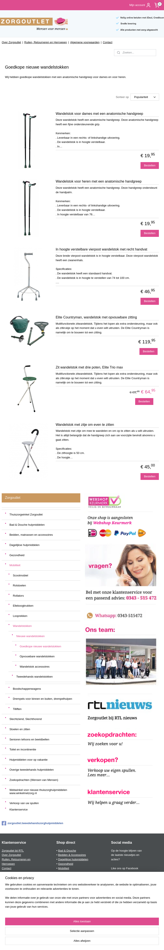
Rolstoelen (19, 585)
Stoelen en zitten (19, 729)
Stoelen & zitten (68, 881)
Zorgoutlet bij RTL (13, 850)
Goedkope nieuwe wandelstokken (40, 646)
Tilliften (17, 709)
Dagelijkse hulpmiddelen (24, 545)
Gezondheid (16, 555)
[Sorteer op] (145, 97)
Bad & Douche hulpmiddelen (27, 524)
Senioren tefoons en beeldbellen (29, 739)
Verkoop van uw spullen (24, 803)
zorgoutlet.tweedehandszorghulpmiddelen (32, 823)
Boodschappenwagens (27, 688)
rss (74, 942)
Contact (107, 42)
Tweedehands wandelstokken (34, 676)
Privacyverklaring (12, 877)
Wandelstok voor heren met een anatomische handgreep (99, 181)
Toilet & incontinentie (70, 890)
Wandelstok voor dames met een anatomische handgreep (99, 113)
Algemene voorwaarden (85, 42)
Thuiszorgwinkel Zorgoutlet (25, 514)
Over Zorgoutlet (11, 42)
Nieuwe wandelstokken (30, 636)
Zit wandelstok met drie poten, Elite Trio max (89, 367)
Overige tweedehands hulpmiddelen (31, 769)
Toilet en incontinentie (22, 749)
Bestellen (149, 165)
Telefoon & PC (67, 886)
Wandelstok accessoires (35, 666)
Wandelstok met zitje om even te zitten (85, 424)
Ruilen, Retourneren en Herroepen (45, 42)
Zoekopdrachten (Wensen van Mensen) (33, 780)
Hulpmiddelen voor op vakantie (28, 759)
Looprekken (20, 616)
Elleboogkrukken (23, 605)
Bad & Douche (67, 850)
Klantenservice (18, 809)
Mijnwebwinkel (121, 942)
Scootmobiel (20, 575)
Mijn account (140, 5)
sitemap (67, 942)
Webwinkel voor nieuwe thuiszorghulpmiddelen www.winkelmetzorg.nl (38, 791)
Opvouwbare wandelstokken (37, 656)
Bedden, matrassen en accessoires (31, 534)
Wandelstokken (22, 626)
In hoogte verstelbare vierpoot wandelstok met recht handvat (101, 249)
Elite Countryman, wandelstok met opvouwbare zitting (96, 317)
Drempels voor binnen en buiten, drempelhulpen (42, 698)
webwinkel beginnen (88, 942)
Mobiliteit (14, 565)
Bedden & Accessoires (72, 854)
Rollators (18, 595)
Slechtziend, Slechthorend (25, 719)
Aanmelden (12, 924)
